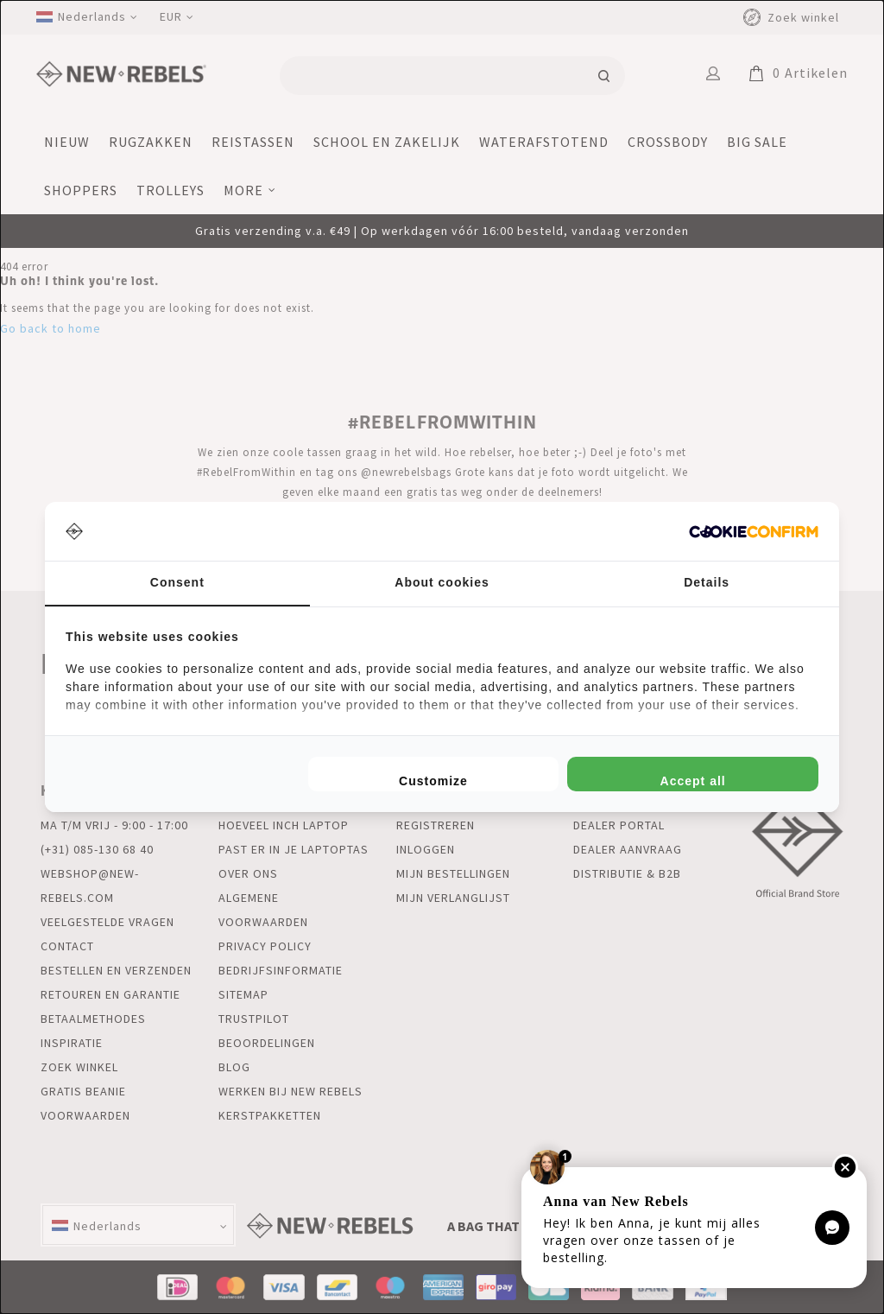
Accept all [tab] (693, 781)
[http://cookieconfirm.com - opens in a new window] (753, 531)
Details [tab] (706, 582)
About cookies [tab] (442, 582)
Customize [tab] (433, 781)
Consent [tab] (177, 582)
